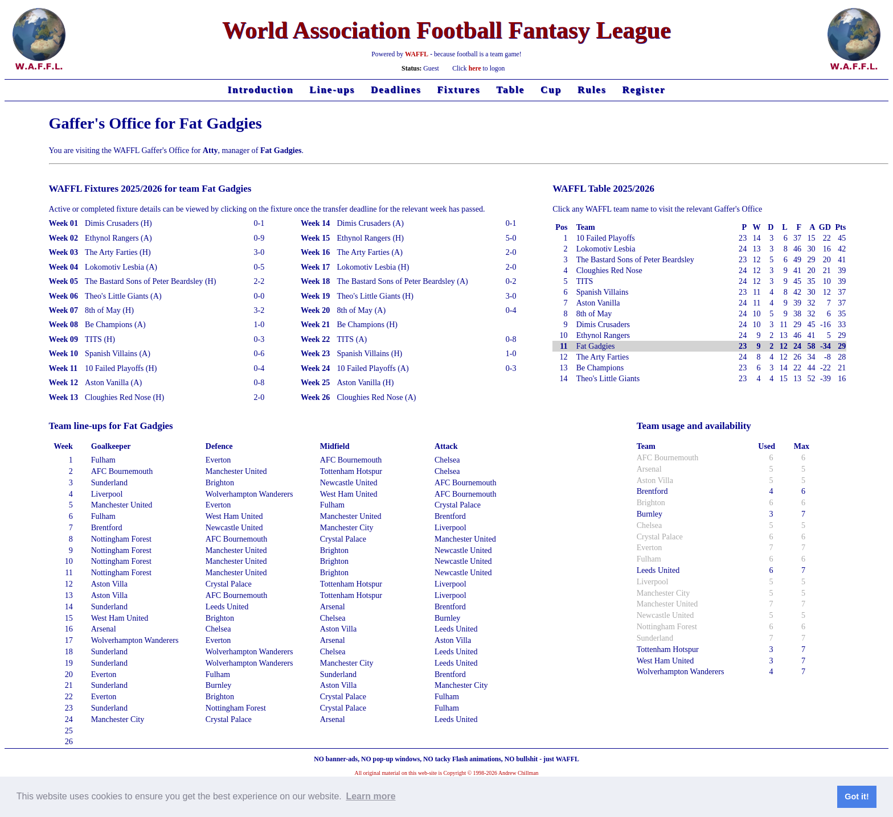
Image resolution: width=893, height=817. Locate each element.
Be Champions (600, 367)
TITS (584, 281)
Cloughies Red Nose (609, 270)
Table (510, 89)
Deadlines (396, 89)
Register (643, 89)
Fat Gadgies (595, 345)
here (475, 68)
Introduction (260, 89)
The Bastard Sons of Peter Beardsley (635, 259)
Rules (591, 89)
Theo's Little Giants (608, 378)
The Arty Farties (602, 356)
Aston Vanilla (598, 302)
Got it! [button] (857, 796)
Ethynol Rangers (603, 335)
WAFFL (416, 54)
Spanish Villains (602, 291)
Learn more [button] (370, 796)
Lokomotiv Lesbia (606, 248)
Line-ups (332, 89)
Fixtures (459, 89)
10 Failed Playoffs (605, 237)
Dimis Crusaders (603, 324)
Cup (551, 89)
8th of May (594, 313)
